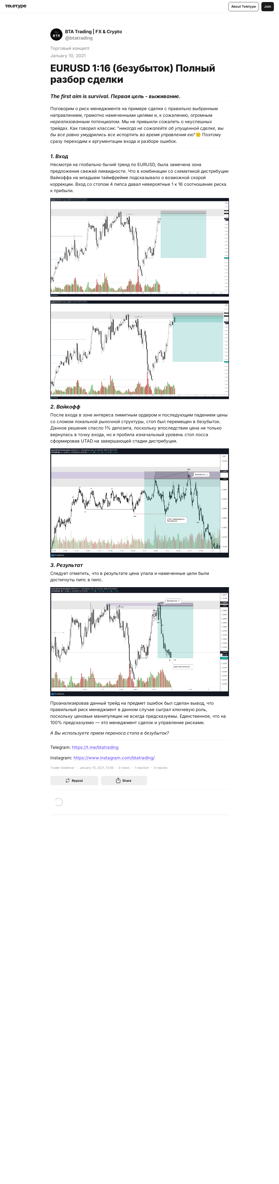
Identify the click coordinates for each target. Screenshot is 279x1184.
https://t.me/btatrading (95, 747)
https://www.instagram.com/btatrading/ (114, 757)
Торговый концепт (70, 48)
